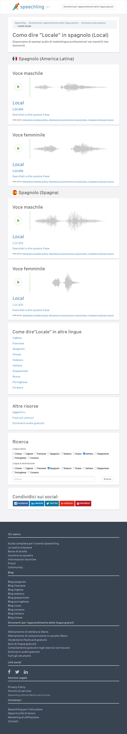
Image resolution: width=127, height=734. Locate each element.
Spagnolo (19, 348)
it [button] (48, 7)
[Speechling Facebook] (11, 672)
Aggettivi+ (19, 412)
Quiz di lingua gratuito (22, 643)
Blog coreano (16, 609)
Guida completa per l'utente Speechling (33, 543)
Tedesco (18, 360)
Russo (16, 376)
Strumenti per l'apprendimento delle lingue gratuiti (88, 6)
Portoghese (20, 382)
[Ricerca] (53, 479)
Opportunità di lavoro (21, 713)
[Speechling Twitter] (19, 672)
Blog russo (14, 605)
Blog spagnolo (17, 581)
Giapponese (20, 370)
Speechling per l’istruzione (25, 709)
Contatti (13, 721)
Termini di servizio (19, 690)
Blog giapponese (18, 597)
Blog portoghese (18, 601)
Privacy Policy (17, 687)
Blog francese (16, 585)
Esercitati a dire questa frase (31, 114)
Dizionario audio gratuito (93, 23)
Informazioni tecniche (22, 559)
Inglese (17, 337)
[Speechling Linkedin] (28, 672)
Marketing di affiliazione (23, 717)
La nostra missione (20, 547)
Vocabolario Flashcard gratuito (27, 639)
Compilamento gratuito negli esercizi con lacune (39, 647)
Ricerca (107, 479)
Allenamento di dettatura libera (28, 631)
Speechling (20, 23)
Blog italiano (16, 613)
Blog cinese (15, 617)
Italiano (17, 365)
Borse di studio (17, 551)
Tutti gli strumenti (19, 655)
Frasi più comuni (23, 417)
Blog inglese (15, 589)
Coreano (18, 387)
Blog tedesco (16, 593)
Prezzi (12, 563)
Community (15, 567)
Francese (18, 343)
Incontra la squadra (20, 555)
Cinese (17, 354)
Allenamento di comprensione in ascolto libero (37, 635)
